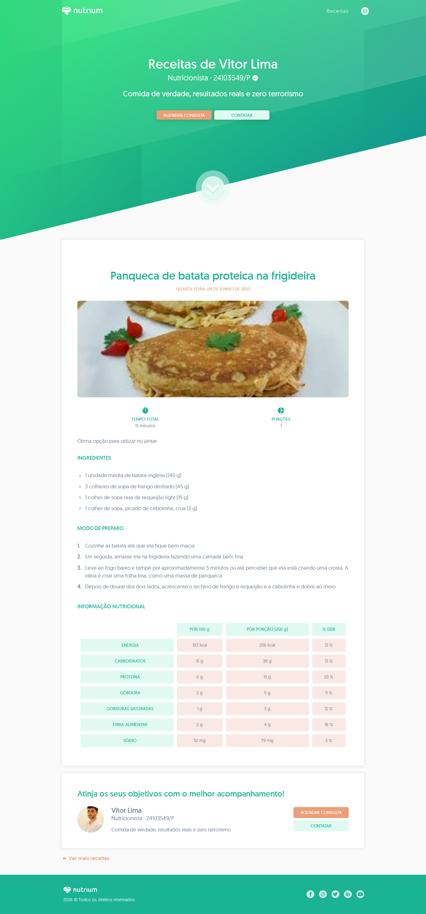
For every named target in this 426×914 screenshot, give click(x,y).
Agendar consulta (184, 115)
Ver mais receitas (85, 858)
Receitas (338, 10)
